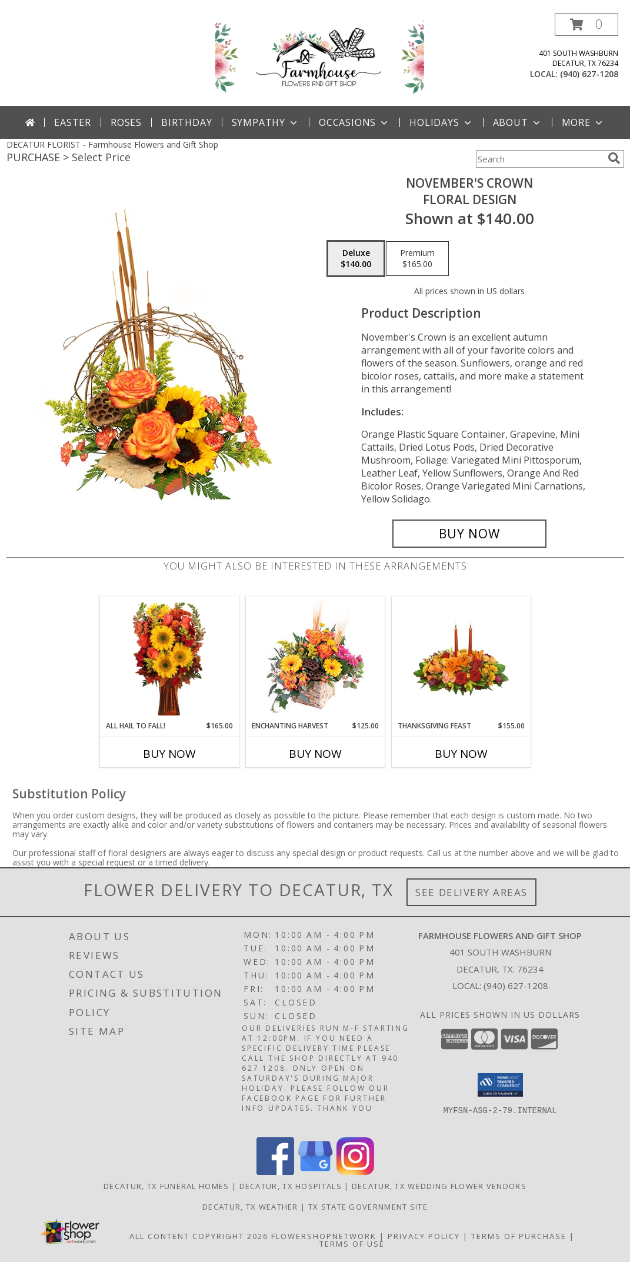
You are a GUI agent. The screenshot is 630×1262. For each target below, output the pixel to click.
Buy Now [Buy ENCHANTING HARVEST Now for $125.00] (315, 753)
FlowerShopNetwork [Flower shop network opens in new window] (323, 1236)
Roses (126, 122)
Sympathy (265, 122)
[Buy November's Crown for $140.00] (469, 534)
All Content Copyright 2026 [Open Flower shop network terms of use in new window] (198, 1236)
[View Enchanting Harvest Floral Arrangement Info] (315, 658)
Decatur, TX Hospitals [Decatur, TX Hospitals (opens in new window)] (290, 1186)
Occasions (354, 122)
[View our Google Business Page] (315, 1171)
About (517, 122)
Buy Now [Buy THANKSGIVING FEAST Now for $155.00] (461, 753)
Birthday (186, 122)
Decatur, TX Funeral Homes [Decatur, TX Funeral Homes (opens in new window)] (166, 1186)
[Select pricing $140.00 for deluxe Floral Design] (356, 259)
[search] (614, 158)
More (583, 122)
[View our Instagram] (355, 1171)
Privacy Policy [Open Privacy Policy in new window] (424, 1236)
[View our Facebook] (275, 1171)
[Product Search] (539, 159)
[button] (586, 24)
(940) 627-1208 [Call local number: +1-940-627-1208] (589, 73)
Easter (72, 122)
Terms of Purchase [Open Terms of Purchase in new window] (518, 1236)
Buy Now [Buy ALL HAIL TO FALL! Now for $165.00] (169, 753)
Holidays (441, 122)
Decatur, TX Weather (250, 1206)
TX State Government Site (368, 1206)
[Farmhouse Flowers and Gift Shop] (319, 58)
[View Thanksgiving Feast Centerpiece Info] (461, 658)
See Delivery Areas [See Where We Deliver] (471, 892)
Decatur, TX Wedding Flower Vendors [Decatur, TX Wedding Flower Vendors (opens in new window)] (439, 1186)
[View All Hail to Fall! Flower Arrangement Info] (169, 658)
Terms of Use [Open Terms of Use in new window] (352, 1243)
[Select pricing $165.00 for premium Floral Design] (417, 259)
